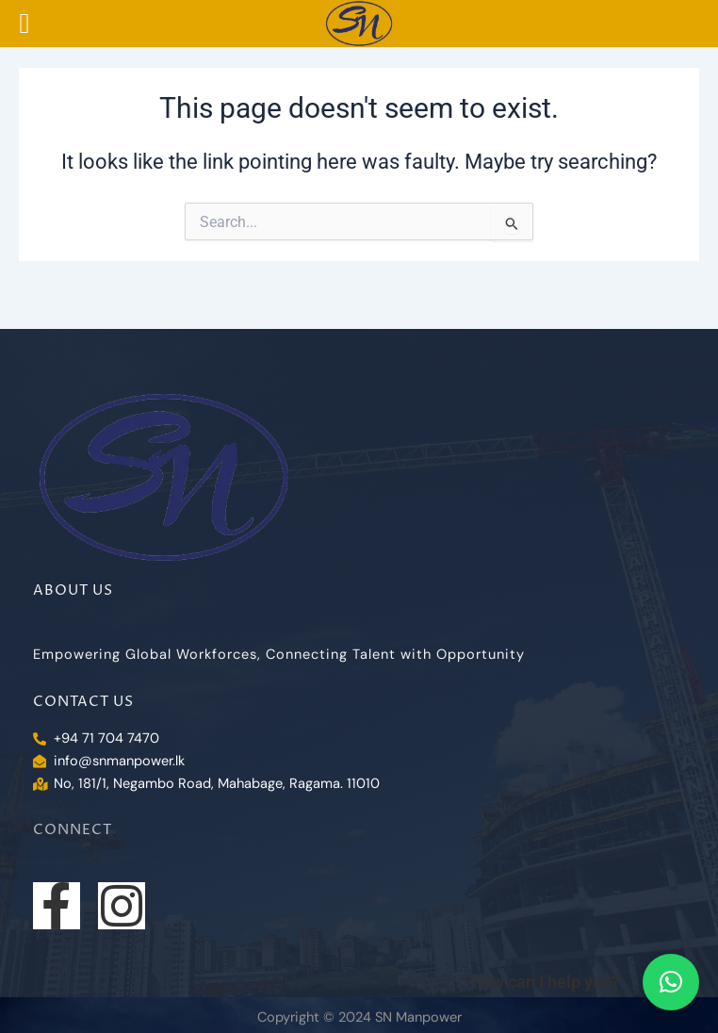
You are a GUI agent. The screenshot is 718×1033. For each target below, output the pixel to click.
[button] (671, 982)
